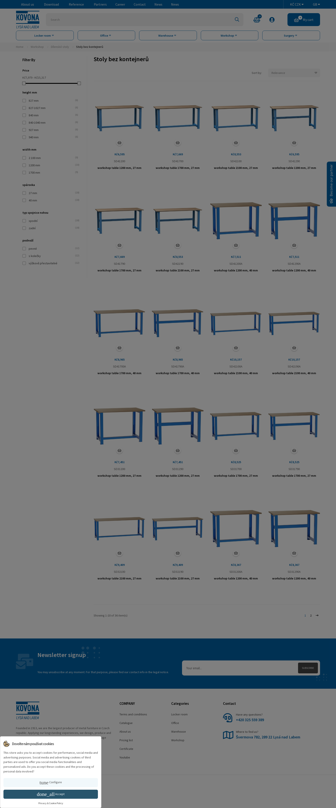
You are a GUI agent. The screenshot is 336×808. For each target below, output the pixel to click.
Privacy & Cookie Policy (50, 803)
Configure (50, 782)
